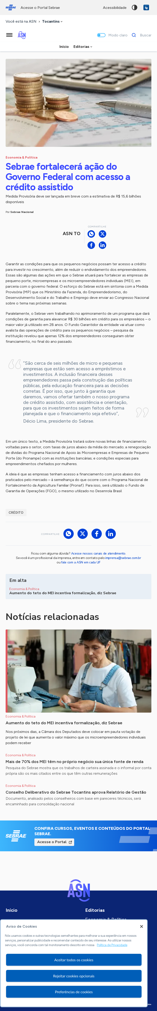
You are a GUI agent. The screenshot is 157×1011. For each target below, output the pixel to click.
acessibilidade (115, 7)
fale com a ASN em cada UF (80, 562)
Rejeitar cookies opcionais (74, 976)
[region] (74, 963)
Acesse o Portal (52, 842)
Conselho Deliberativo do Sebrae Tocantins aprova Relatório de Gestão (76, 792)
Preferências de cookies (74, 992)
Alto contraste (134, 7)
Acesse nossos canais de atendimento (98, 553)
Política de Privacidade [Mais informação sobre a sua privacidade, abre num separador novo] (112, 945)
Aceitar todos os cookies (73, 960)
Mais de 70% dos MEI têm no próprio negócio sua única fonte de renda (74, 761)
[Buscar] (140, 35)
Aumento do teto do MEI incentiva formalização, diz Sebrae (64, 722)
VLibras (146, 7)
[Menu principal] (9, 35)
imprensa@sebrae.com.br (123, 558)
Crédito (16, 513)
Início (64, 46)
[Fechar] (141, 926)
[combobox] (52, 21)
